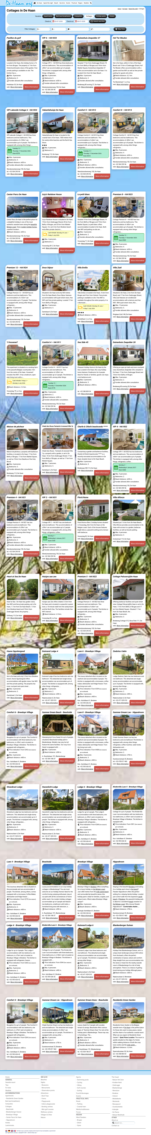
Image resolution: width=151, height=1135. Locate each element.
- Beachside (9, 1109)
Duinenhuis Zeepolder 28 (124, 342)
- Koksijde (115, 1109)
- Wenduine (115, 1091)
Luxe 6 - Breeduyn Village (89, 651)
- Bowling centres (47, 1107)
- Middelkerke (116, 1099)
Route (78, 1101)
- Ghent (78, 1123)
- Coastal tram (81, 1107)
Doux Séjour (47, 267)
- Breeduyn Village (11, 1115)
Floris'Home (83, 497)
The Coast (115, 1077)
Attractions (44, 1093)
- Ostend (114, 1096)
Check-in (48, 21)
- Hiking (78, 1085)
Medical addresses (82, 1109)
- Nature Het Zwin (118, 1080)
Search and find (97, 21)
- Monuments (45, 1088)
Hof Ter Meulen (120, 38)
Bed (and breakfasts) (63, 16)
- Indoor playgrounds (48, 1104)
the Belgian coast (99, 889)
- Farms (43, 1099)
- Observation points (48, 1090)
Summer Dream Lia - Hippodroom (57, 1000)
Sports (78, 1077)
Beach (56, 3)
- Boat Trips (45, 1096)
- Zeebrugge (116, 1085)
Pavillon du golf (14, 38)
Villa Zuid (117, 267)
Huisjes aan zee (49, 576)
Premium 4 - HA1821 (16, 497)
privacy (15, 1132)
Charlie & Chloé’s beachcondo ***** (93, 426)
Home (7, 1077)
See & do (62, 3)
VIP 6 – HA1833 (49, 38)
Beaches (44, 1080)
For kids (8, 1088)
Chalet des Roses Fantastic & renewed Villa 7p (57, 426)
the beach (134, 889)
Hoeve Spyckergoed (16, 651)
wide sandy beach (102, 892)
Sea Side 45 (83, 342)
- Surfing (79, 1091)
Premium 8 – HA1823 (123, 194)
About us (115, 1120)
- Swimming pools (82, 1080)
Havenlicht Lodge (50, 787)
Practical (74, 3)
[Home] (34, 3)
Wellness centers (47, 1112)
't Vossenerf (12, 342)
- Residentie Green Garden (14, 1098)
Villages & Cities (46, 1115)
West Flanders (81, 1117)
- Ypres (78, 1125)
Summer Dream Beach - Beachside (57, 712)
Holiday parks (101, 16)
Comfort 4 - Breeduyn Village (20, 1000)
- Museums (45, 1085)
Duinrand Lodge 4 (50, 651)
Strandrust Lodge (14, 787)
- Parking (79, 1104)
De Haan (39, 3)
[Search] (91, 3)
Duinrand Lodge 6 (85, 925)
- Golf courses (81, 1088)
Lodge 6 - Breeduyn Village (90, 787)
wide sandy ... (131, 1045)
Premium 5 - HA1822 (87, 576)
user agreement (9, 1132)
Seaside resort (10, 1082)
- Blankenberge (117, 1088)
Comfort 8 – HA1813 (122, 110)
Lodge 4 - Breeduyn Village (19, 925)
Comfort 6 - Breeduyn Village (20, 712)
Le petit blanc (84, 194)
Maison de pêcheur (15, 426)
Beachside (47, 861)
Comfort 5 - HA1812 (87, 110)
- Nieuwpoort (116, 1104)
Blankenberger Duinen (123, 925)
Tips (6, 1085)
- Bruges (79, 1120)
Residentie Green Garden (124, 1000)
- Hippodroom (10, 1120)
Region (80, 3)
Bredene (93, 887)
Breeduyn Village (85, 861)
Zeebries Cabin (120, 651)
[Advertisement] (70, 101)
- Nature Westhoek (118, 1115)
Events (68, 3)
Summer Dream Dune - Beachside (93, 1000)
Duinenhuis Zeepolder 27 (89, 38)
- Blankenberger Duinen (13, 1112)
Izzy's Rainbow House (52, 194)
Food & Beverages (82, 1093)
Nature (43, 1117)
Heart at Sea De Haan (16, 576)
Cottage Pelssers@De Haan (125, 576)
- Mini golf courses (47, 1109)
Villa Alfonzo (118, 497)
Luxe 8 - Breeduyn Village (89, 712)
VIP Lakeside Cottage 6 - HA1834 (22, 110)
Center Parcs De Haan (17, 194)
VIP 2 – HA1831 (49, 497)
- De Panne (115, 1112)
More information (16, 87)
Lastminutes (9, 1125)
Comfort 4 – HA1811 (51, 342)
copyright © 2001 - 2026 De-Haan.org (27, 1132)
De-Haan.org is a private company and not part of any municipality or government (36, 1130)
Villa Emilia (83, 267)
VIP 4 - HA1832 (120, 426)
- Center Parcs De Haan (13, 1117)
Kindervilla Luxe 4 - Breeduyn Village (128, 787)
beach (131, 902)
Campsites (78, 16)
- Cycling (79, 1082)
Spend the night (48, 3)
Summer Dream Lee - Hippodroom (128, 712)
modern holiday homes (29, 227)
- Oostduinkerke (117, 1107)
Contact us (115, 1126)
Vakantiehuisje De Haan (53, 110)
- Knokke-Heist (117, 1082)
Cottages (89, 16)
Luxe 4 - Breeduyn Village (18, 861)
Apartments (48, 16)
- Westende (115, 1101)
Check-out (70, 21)
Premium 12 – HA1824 (17, 267)
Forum (78, 1112)
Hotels (112, 16)
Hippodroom (118, 861)
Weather (86, 3)
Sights (43, 1082)
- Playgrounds (45, 1101)
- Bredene (115, 1093)
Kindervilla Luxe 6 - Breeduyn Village (57, 925)
